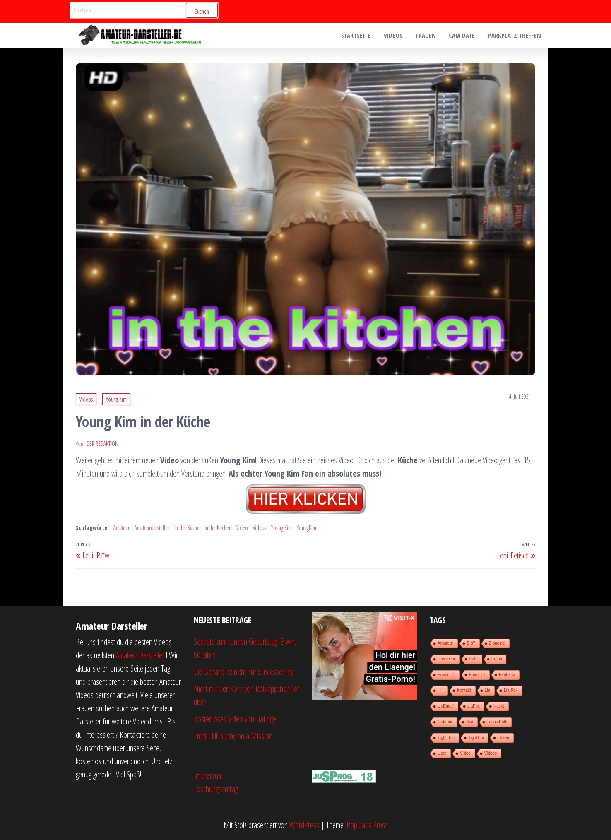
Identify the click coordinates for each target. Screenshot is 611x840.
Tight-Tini (446, 737)
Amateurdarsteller (152, 528)
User (442, 753)
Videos (395, 35)
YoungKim (306, 528)
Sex (469, 722)
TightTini (476, 737)
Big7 (471, 643)
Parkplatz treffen (514, 35)
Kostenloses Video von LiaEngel (235, 718)
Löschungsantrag (216, 788)
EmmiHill (477, 674)
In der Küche (187, 528)
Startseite (359, 35)
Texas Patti (497, 722)
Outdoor (445, 722)
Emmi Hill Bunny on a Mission (233, 735)
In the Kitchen (217, 528)
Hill (440, 690)
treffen (503, 737)
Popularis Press (367, 824)
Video (242, 528)
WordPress (304, 824)
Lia (487, 690)
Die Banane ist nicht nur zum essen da (244, 671)
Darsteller (446, 659)
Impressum (208, 775)
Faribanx (507, 674)
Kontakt (464, 690)
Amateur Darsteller (140, 655)
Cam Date (463, 35)
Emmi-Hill (446, 674)
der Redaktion (102, 444)
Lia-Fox (510, 690)
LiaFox (473, 706)
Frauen (427, 35)
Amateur (121, 528)
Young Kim (116, 399)
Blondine (497, 643)
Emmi (496, 659)
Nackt (498, 706)
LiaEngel (446, 706)
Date (473, 659)
